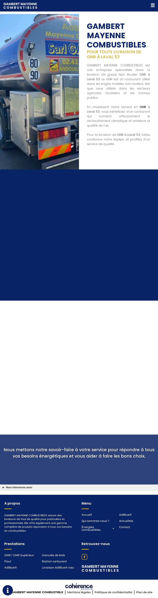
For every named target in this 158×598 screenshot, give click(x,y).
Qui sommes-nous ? (95, 521)
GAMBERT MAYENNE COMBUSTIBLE (37, 592)
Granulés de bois (53, 555)
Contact (124, 527)
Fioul (7, 561)
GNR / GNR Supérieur (19, 555)
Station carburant (54, 561)
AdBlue (125, 514)
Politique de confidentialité (113, 592)
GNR (143, 152)
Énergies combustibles (99, 528)
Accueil (87, 514)
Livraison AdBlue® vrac (58, 567)
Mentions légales (79, 592)
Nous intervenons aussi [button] (16, 487)
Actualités (126, 521)
